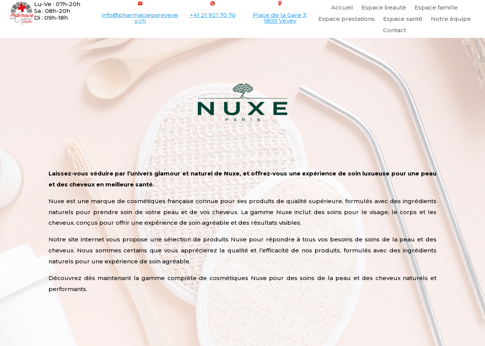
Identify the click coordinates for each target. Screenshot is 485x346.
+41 (213, 15)
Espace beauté (383, 8)
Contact (394, 31)
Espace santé (402, 19)
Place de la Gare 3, (280, 15)
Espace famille (436, 8)
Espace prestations (346, 19)
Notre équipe (451, 19)
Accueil (342, 8)
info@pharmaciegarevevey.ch (140, 17)
